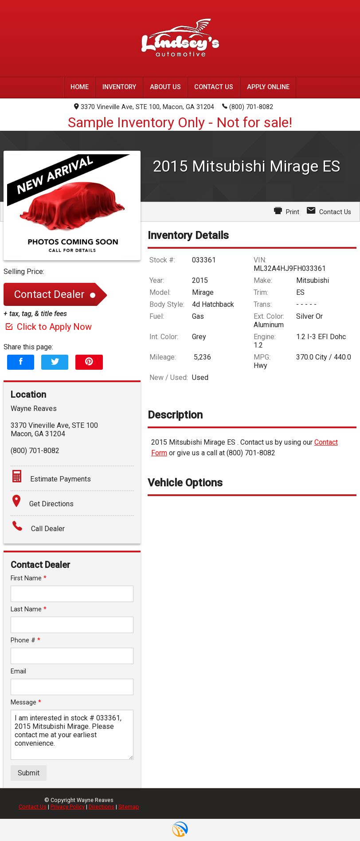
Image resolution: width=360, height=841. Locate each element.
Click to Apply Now (48, 326)
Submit (28, 773)
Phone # (25, 640)
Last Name (29, 609)
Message (26, 702)
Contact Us (33, 806)
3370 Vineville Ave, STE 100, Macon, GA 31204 (144, 107)
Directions (101, 806)
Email (18, 671)
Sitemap (128, 806)
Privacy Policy (68, 806)
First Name (29, 578)
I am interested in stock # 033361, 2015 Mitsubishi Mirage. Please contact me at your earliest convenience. (72, 735)
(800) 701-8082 (247, 106)
